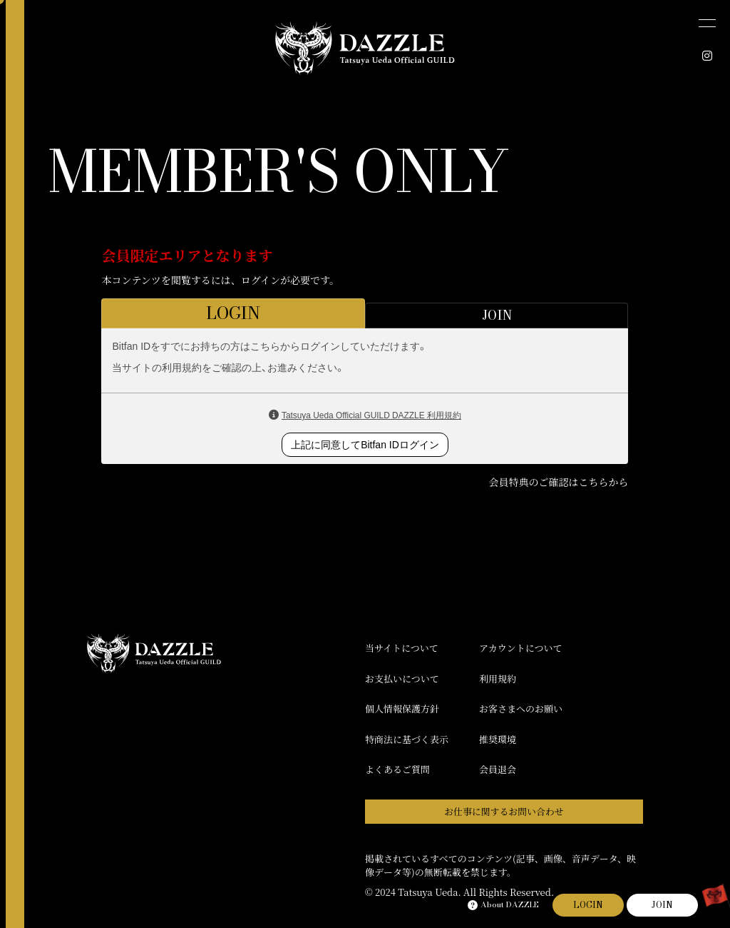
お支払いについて (402, 678)
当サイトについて (401, 648)
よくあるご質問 (397, 769)
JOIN (662, 905)
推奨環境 (497, 739)
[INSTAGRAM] (707, 55)
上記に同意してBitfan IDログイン (365, 444)
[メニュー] (707, 23)
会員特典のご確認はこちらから (558, 482)
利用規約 (497, 678)
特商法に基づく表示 (406, 739)
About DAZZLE (503, 905)
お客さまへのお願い (520, 708)
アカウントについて (520, 648)
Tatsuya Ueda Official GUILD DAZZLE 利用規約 (371, 415)
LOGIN (588, 905)
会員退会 (497, 769)
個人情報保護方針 (402, 708)
